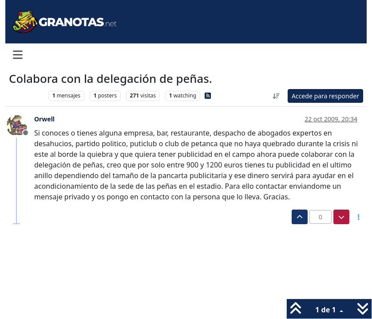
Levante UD (26, 95)
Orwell (44, 119)
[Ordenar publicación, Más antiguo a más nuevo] (276, 96)
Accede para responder (325, 96)
